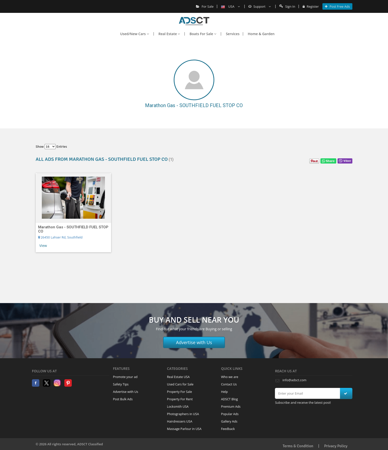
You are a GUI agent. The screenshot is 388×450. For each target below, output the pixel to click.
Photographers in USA (183, 414)
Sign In (287, 6)
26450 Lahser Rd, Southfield (60, 237)
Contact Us (229, 384)
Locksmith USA (178, 406)
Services (233, 33)
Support (259, 6)
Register (311, 6)
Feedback (228, 429)
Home (194, 21)
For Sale (205, 6)
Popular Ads (230, 414)
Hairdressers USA (179, 421)
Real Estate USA (178, 377)
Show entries (51, 146)
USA (230, 6)
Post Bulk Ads (123, 399)
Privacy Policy (335, 446)
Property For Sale (179, 392)
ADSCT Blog (229, 399)
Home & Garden (261, 33)
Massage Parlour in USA (184, 429)
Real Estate (169, 33)
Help (224, 392)
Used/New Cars (134, 33)
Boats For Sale (203, 33)
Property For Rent (180, 399)
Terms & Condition (298, 446)
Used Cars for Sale (180, 384)
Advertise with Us (194, 342)
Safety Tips (121, 384)
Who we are (229, 377)
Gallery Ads (229, 421)
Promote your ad (125, 377)
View (43, 245)
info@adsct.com (294, 380)
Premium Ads (231, 406)
